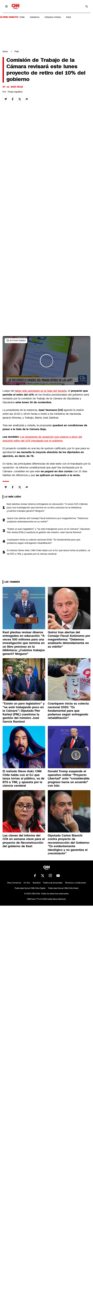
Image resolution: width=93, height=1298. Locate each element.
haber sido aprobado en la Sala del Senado (41, 391)
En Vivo (27, 883)
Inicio (5, 51)
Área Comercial (14, 883)
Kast (68, 17)
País (16, 51)
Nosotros (37, 883)
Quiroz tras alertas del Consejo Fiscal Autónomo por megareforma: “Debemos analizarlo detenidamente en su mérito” (47, 520)
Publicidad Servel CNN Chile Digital (30, 888)
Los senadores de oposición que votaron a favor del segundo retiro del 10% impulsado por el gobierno (42, 439)
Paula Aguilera (15, 91)
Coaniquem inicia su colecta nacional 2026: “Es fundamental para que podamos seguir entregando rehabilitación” (43, 541)
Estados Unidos (53, 17)
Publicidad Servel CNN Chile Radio (63, 888)
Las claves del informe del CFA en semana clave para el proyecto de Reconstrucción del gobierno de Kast (24, 840)
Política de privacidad (52, 883)
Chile (22, 17)
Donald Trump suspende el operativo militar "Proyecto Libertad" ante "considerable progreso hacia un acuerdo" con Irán (68, 778)
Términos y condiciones (75, 883)
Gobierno (34, 17)
